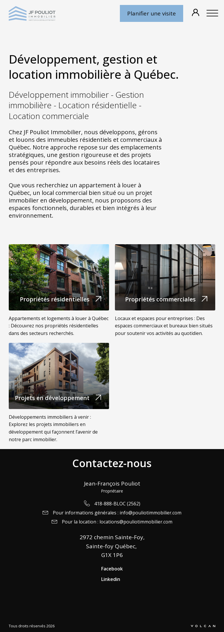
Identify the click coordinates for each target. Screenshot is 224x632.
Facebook (112, 568)
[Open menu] (212, 13)
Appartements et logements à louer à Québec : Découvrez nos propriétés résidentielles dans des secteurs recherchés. (58, 325)
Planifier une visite (151, 13)
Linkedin (110, 579)
